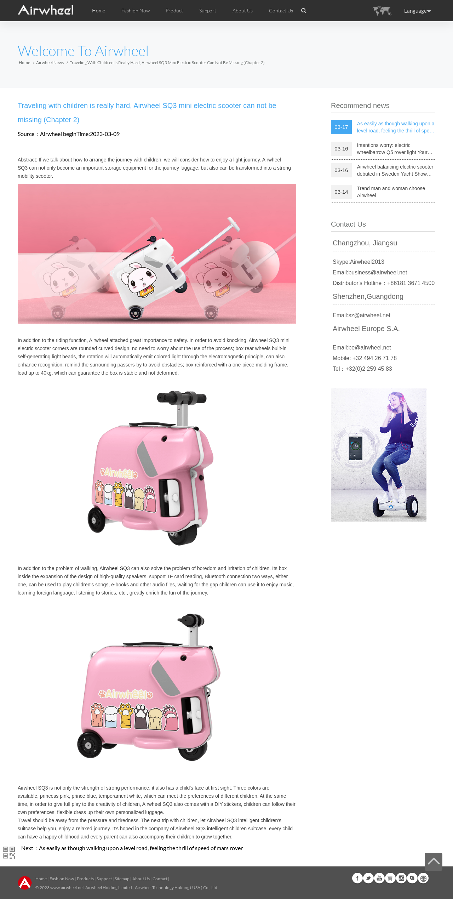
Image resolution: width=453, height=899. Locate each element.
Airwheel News (50, 62)
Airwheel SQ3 (114, 568)
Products (85, 878)
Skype (412, 878)
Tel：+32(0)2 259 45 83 (362, 369)
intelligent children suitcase (236, 828)
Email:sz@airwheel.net (361, 315)
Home (98, 10)
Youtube (379, 878)
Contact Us (281, 10)
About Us (141, 878)
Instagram (401, 878)
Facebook (357, 878)
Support (207, 10)
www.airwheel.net (67, 887)
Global (423, 878)
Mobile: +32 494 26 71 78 (365, 358)
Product (174, 10)
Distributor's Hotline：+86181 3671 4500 (384, 283)
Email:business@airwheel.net (370, 272)
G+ (390, 878)
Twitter (368, 878)
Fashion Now (62, 878)
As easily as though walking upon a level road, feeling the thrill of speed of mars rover (141, 847)
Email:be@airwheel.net (362, 348)
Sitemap (122, 878)
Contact (160, 878)
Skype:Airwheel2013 (358, 262)
